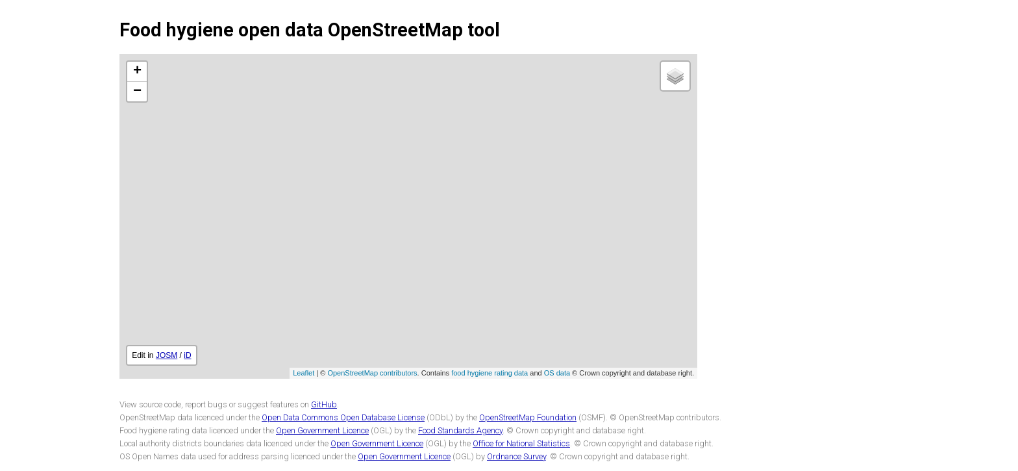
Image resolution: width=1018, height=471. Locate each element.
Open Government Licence (322, 430)
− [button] (137, 91)
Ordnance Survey (516, 456)
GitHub (324, 404)
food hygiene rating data (489, 373)
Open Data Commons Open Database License (343, 417)
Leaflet (303, 373)
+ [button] (137, 71)
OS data (557, 373)
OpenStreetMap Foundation (528, 417)
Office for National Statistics (521, 443)
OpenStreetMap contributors (372, 373)
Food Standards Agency (460, 430)
